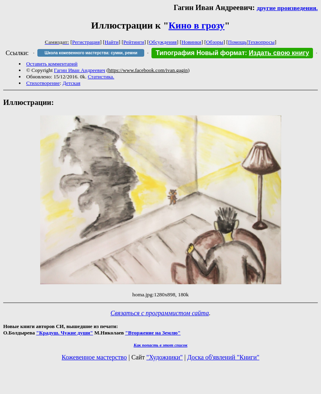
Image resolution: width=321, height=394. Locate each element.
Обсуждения (163, 42)
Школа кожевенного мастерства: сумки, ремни (91, 53)
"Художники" (164, 357)
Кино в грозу (196, 25)
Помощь (237, 42)
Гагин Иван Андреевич (79, 70)
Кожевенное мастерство (94, 357)
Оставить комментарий (52, 64)
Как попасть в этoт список (161, 345)
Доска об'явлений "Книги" (223, 357)
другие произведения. (287, 7)
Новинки (191, 42)
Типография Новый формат (200, 52)
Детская (71, 83)
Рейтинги (133, 42)
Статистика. (101, 77)
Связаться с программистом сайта (159, 313)
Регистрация (86, 42)
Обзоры (214, 42)
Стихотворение (43, 83)
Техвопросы (261, 42)
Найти (111, 42)
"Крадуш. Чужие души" (64, 333)
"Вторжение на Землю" (152, 333)
